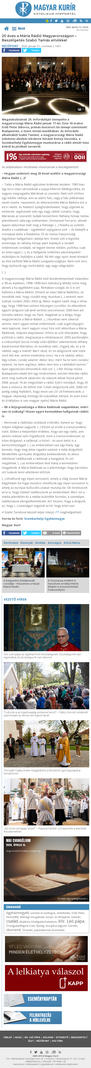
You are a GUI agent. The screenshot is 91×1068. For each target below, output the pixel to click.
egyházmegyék (17, 913)
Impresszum (19, 1064)
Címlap (7, 1037)
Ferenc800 (12, 917)
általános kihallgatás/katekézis (38, 921)
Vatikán (75, 917)
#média (40, 543)
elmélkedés (63, 913)
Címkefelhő (13, 907)
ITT (57, 512)
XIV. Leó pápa (71, 921)
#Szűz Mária (72, 543)
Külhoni (48, 1037)
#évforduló (10, 543)
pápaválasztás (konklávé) (49, 930)
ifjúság (40, 926)
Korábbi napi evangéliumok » (73, 898)
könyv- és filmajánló (58, 917)
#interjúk (26, 543)
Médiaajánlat (32, 1064)
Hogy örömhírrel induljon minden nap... (24, 845)
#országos (54, 543)
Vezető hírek (15, 599)
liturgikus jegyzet (56, 926)
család (12, 921)
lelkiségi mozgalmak (32, 917)
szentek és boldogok (43, 913)
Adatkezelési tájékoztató (66, 1064)
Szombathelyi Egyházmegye (44, 519)
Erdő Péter (78, 913)
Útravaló (27, 930)
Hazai (18, 1037)
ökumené (13, 930)
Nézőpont (10, 46)
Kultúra (57, 1040)
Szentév (72, 926)
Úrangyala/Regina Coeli (20, 926)
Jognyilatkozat (46, 1064)
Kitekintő (62, 1037)
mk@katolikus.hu (32, 1061)
